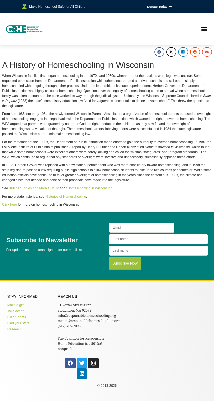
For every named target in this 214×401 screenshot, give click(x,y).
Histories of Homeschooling (65, 196)
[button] (204, 29)
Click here (9, 204)
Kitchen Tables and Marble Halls (34, 188)
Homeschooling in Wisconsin (89, 188)
